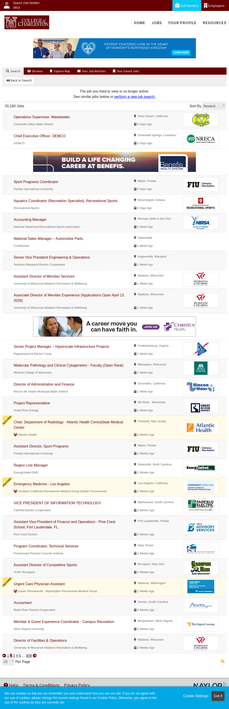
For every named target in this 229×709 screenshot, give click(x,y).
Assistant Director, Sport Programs (41, 446)
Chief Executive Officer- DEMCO (40, 136)
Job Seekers (187, 5)
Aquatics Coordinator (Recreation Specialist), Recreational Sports (65, 201)
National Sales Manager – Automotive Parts (48, 239)
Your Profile (182, 22)
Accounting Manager (30, 220)
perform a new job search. (135, 97)
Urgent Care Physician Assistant (39, 584)
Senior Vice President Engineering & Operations (52, 257)
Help (11, 685)
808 (29, 656)
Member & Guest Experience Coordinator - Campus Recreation (64, 622)
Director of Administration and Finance (44, 384)
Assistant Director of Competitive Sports (45, 565)
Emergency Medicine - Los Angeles (42, 484)
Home (139, 22)
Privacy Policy (77, 685)
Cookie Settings (195, 696)
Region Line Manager (31, 465)
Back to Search (19, 80)
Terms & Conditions (41, 685)
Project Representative (32, 403)
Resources (214, 22)
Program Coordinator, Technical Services (46, 546)
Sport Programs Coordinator (36, 182)
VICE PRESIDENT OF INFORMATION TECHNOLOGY (57, 503)
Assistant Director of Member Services (44, 276)
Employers (214, 5)
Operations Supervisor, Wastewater (42, 117)
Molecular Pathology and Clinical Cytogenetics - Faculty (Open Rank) (68, 365)
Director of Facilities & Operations (40, 640)
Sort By (195, 106)
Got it (218, 696)
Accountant (23, 603)
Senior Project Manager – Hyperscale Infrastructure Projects (61, 346)
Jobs (157, 22)
